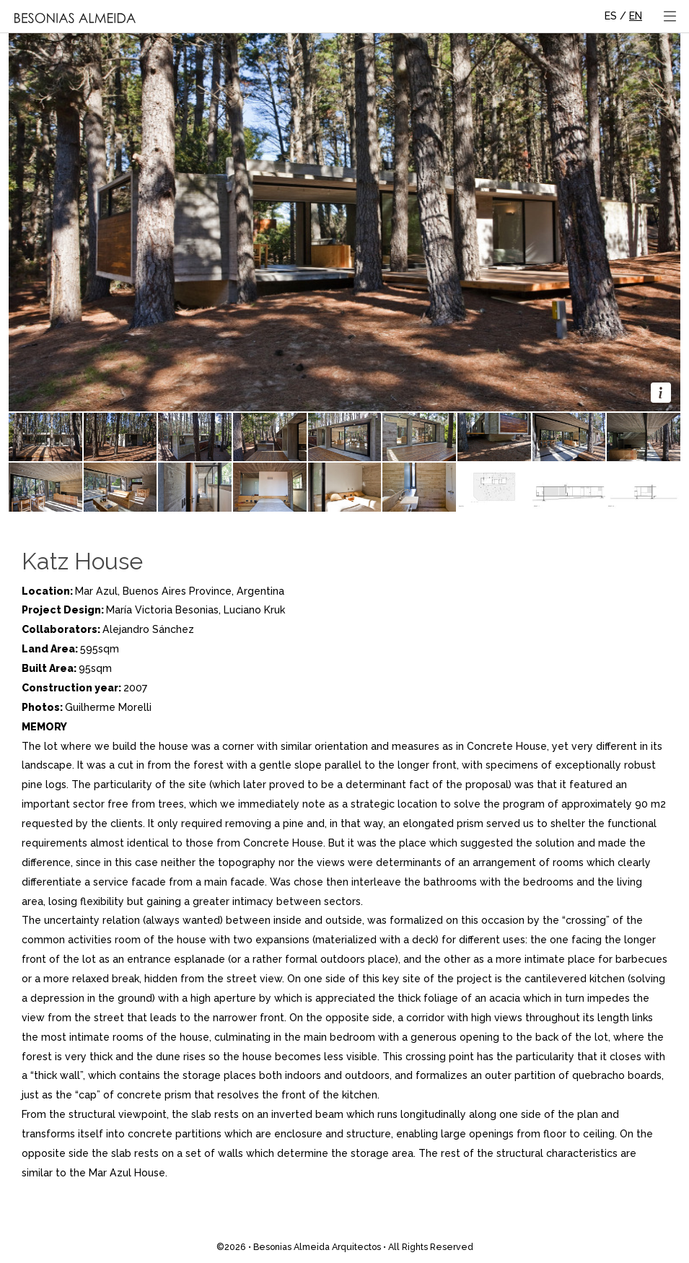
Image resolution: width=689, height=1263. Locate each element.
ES (611, 16)
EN (635, 16)
